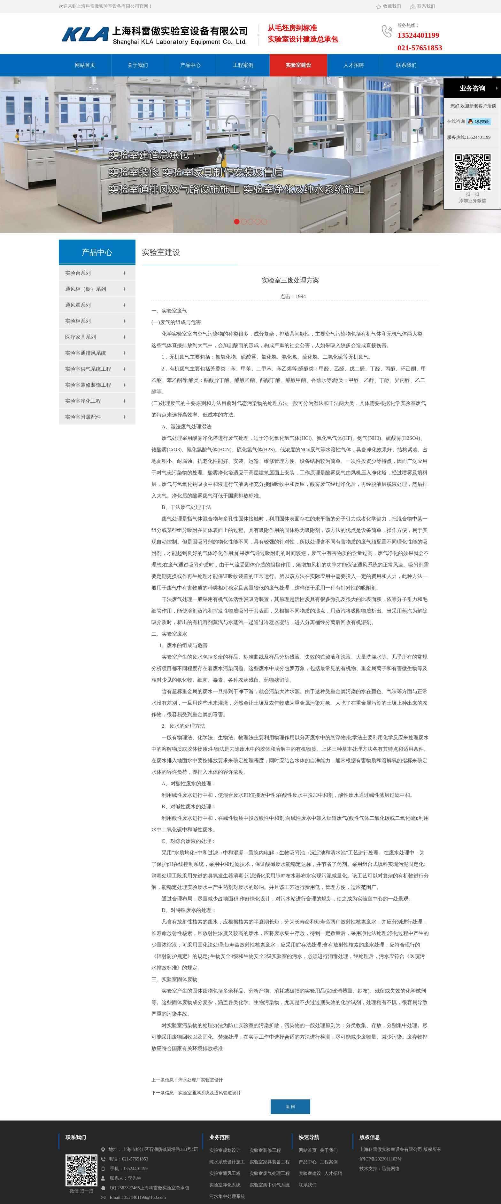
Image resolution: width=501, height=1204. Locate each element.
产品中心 (190, 65)
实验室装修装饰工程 (88, 385)
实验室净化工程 (83, 401)
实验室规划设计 (225, 1150)
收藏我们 (392, 6)
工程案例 (243, 65)
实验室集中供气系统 (270, 1185)
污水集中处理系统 (227, 1196)
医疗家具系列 (80, 337)
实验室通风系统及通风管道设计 (209, 1092)
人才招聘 (353, 65)
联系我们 (426, 6)
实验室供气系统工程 (88, 369)
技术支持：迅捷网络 (379, 1168)
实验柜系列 (78, 321)
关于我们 (137, 65)
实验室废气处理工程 (270, 1173)
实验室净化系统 (225, 1185)
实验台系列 (78, 273)
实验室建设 (298, 65)
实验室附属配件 (83, 417)
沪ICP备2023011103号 (380, 1159)
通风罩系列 (78, 305)
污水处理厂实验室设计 (200, 1080)
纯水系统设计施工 (227, 1162)
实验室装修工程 (265, 1150)
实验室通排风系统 (85, 353)
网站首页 (85, 65)
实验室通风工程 (225, 1173)
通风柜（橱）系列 (85, 289)
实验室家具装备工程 (270, 1162)
